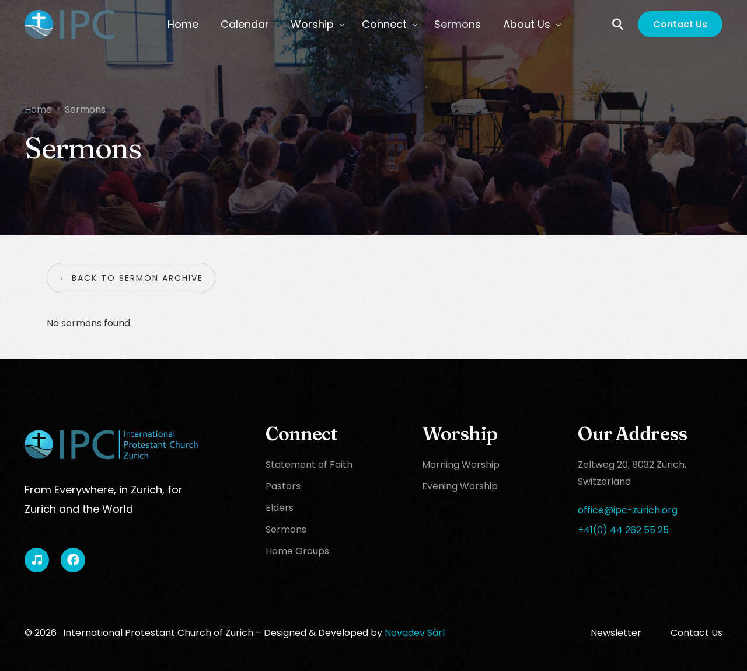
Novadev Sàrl (415, 632)
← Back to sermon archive (131, 278)
